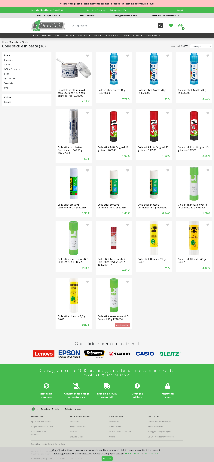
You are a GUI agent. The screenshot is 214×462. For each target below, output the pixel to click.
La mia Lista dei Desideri (120, 431)
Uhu (6, 87)
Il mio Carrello (115, 426)
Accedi (180, 10)
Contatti (73, 431)
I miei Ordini (114, 421)
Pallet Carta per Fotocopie (48, 15)
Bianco (7, 101)
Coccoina (8, 59)
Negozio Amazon (78, 426)
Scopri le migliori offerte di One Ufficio (48, 444)
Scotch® (8, 83)
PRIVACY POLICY (133, 453)
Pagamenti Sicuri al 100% (42, 426)
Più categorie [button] (152, 35)
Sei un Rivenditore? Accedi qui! (165, 15)
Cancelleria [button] (83, 35)
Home (35, 35)
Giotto (7, 64)
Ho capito (107, 458)
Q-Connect (9, 78)
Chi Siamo (74, 421)
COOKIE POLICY (152, 453)
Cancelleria (15, 42)
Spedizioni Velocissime (41, 421)
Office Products (12, 69)
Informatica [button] (110, 35)
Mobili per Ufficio (87, 15)
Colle (25, 42)
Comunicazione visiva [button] (131, 35)
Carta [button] (97, 35)
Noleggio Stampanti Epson (126, 15)
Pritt (6, 73)
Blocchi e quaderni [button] (64, 35)
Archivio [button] (46, 35)
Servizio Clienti (76, 436)
